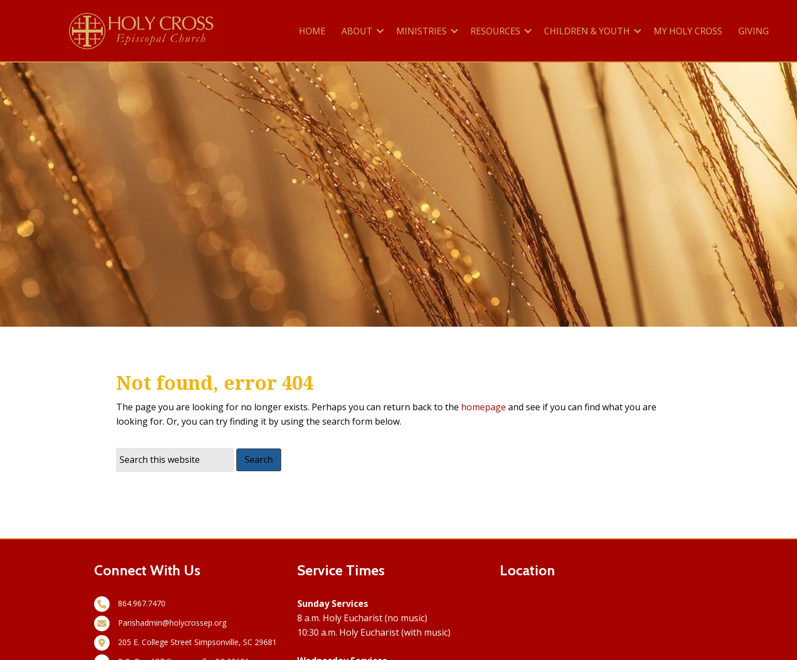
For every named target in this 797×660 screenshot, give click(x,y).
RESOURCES (495, 31)
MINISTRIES (421, 31)
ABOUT (356, 31)
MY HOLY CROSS (688, 31)
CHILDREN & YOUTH (587, 31)
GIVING (753, 31)
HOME (312, 31)
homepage (483, 407)
